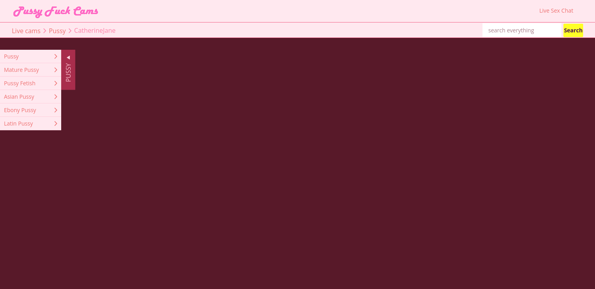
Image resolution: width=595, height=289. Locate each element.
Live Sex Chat (556, 10)
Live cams (26, 30)
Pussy (57, 30)
